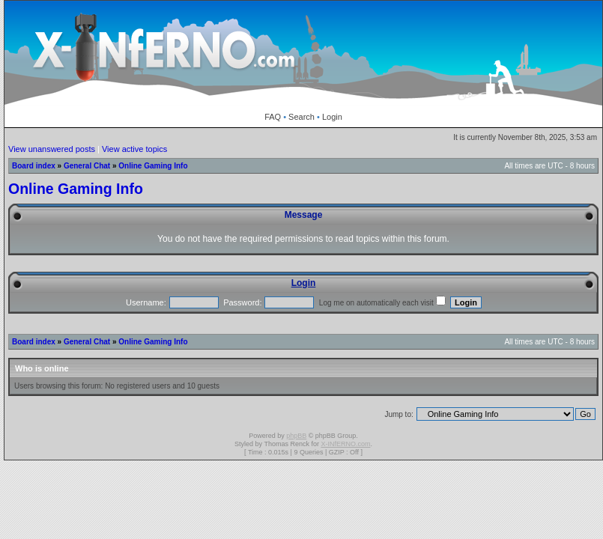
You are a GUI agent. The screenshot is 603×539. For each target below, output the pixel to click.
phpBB (296, 435)
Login (332, 116)
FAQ (272, 116)
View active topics (134, 148)
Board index (33, 166)
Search (301, 116)
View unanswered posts (51, 148)
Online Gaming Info (152, 166)
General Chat (87, 166)
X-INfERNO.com (345, 444)
